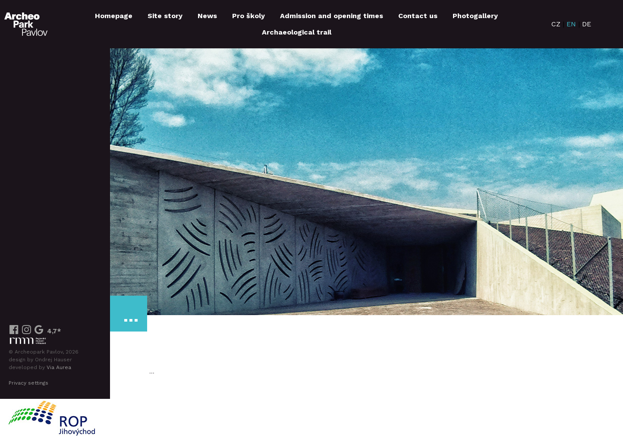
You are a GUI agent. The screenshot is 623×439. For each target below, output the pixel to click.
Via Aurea (59, 367)
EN (571, 24)
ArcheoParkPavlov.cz (25, 24)
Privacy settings (28, 383)
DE (586, 24)
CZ (555, 24)
